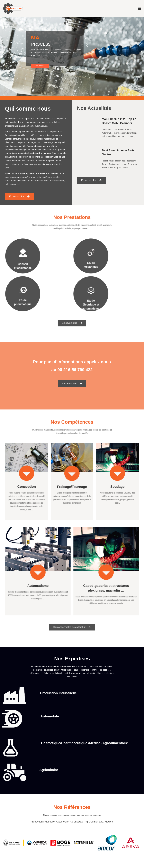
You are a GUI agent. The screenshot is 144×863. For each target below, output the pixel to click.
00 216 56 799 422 (75, 369)
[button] (20, 195)
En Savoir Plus (39, 66)
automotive (34, 123)
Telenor (30, 146)
